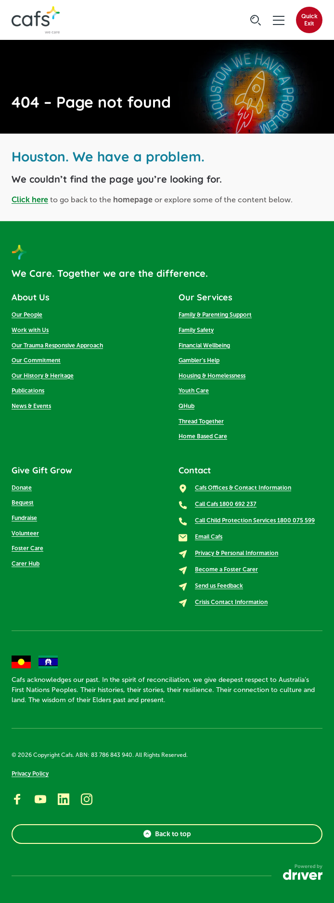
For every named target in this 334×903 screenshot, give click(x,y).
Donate (22, 487)
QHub (186, 406)
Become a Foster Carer (226, 569)
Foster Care (27, 548)
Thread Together (201, 421)
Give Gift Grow (42, 470)
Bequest (23, 502)
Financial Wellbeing (204, 345)
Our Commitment (36, 360)
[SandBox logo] (36, 20)
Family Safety (196, 330)
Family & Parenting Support (215, 314)
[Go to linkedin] (63, 799)
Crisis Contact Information (231, 602)
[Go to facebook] (17, 799)
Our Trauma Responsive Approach (57, 345)
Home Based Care (203, 436)
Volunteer (25, 533)
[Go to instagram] (86, 799)
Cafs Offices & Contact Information (243, 487)
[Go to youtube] (40, 799)
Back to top (167, 834)
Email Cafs (208, 536)
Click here (30, 200)
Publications (28, 390)
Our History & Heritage (43, 375)
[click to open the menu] (278, 20)
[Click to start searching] (255, 20)
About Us (31, 297)
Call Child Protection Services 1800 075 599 (255, 520)
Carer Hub (25, 563)
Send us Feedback (219, 585)
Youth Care (194, 390)
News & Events (31, 406)
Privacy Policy (30, 773)
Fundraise (24, 518)
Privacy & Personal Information (236, 553)
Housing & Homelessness (212, 375)
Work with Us (30, 330)
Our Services (205, 297)
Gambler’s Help (199, 360)
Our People (27, 314)
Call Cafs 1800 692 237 (226, 504)
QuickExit (309, 20)
